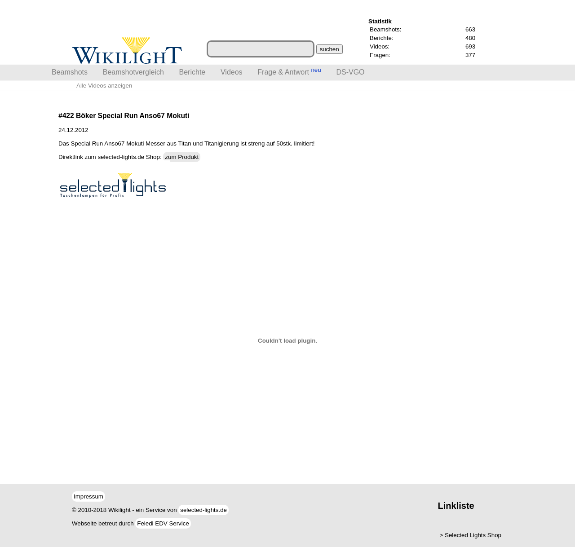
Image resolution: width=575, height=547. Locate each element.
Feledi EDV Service (163, 523)
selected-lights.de (203, 510)
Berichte (192, 72)
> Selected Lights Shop (470, 535)
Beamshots (70, 72)
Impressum (88, 496)
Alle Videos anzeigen (104, 85)
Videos (232, 72)
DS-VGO (350, 72)
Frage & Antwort (289, 71)
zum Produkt (182, 157)
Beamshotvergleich (133, 72)
